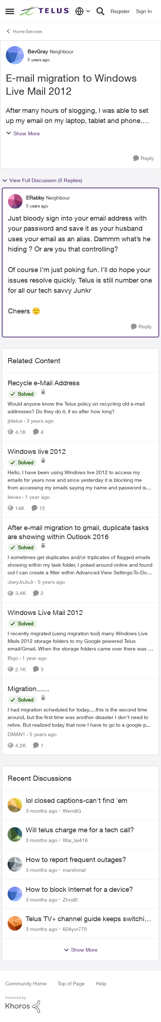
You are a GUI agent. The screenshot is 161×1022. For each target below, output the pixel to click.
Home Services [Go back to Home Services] (23, 31)
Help (101, 983)
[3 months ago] (41, 810)
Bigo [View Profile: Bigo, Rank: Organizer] (13, 658)
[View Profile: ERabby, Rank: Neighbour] (15, 201)
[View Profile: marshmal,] (15, 864)
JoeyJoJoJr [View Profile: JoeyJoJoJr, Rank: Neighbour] (21, 582)
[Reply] (143, 158)
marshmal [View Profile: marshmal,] (74, 870)
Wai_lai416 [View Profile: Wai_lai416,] (75, 840)
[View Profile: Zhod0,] (15, 894)
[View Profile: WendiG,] (15, 805)
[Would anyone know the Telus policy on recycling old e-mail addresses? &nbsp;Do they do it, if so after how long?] (80, 407)
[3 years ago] (39, 420)
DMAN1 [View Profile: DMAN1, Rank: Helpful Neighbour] (16, 734)
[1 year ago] (36, 497)
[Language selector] (83, 11)
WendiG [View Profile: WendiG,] (72, 810)
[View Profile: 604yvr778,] (15, 923)
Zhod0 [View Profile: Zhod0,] (70, 899)
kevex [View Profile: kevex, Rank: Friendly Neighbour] (14, 497)
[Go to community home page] (45, 11)
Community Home (26, 983)
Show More (23, 133)
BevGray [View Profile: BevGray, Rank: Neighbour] (38, 51)
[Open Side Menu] (10, 11)
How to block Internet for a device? (79, 889)
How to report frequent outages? (76, 859)
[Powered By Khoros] (80, 1004)
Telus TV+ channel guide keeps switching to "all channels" (89, 919)
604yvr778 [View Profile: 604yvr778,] (75, 929)
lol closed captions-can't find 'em (76, 800)
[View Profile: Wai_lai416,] (15, 834)
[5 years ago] (50, 582)
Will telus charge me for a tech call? (80, 830)
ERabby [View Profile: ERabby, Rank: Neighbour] (35, 197)
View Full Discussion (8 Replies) (42, 180)
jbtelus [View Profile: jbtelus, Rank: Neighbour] (15, 421)
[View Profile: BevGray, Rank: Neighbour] (15, 55)
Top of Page (71, 983)
